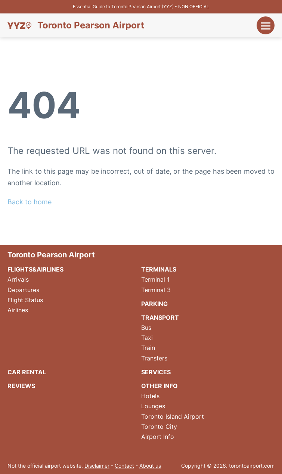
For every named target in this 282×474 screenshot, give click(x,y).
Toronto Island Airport (172, 416)
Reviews (21, 386)
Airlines (17, 310)
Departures (23, 290)
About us (150, 465)
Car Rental (26, 372)
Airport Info (157, 436)
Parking (154, 303)
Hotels (150, 396)
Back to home (29, 202)
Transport (160, 317)
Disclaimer (96, 465)
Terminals (158, 269)
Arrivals (18, 279)
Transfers (154, 358)
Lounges (153, 406)
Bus (146, 327)
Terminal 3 (156, 290)
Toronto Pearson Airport (90, 25)
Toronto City (159, 426)
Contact (124, 465)
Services (156, 372)
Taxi (147, 337)
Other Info (159, 386)
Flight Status (25, 300)
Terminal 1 (155, 279)
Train (148, 347)
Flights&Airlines (35, 269)
